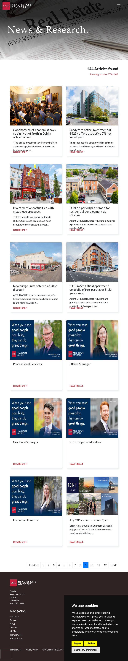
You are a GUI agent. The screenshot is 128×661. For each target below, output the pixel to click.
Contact (13, 627)
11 (98, 564)
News (12, 624)
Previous (33, 564)
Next (113, 564)
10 (91, 564)
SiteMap (13, 631)
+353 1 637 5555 (17, 603)
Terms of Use (15, 635)
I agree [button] (77, 643)
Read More (20, 151)
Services (13, 620)
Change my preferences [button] (85, 650)
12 (105, 564)
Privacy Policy (16, 638)
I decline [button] (90, 643)
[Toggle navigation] (118, 6)
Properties (14, 616)
